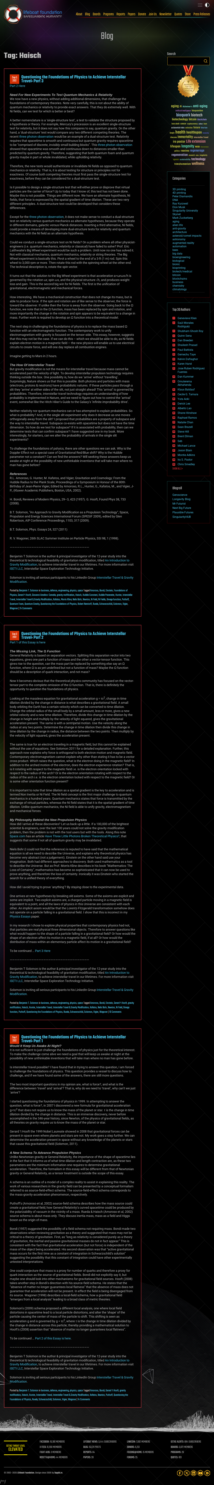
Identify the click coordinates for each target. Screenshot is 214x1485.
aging (175, 221)
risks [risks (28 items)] (197, 155)
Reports (120, 14)
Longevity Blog (181, 499)
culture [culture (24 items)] (201, 124)
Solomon (117, 604)
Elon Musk (178, 207)
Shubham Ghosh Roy (190, 331)
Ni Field (94, 599)
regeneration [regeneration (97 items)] (179, 155)
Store (188, 14)
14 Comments (84, 1399)
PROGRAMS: (176, 1452)
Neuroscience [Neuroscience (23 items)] (205, 147)
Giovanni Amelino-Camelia (44, 595)
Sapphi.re (58, 1473)
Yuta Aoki (183, 399)
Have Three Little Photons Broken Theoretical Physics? (82, 836)
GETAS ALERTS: (177, 1442)
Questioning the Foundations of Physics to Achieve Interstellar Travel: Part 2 (73, 635)
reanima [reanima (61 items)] (185, 150)
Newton (86, 599)
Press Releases (201, 14)
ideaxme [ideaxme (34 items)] (173, 137)
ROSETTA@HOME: (48, 1457)
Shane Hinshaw (187, 413)
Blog (87, 14)
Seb (180, 441)
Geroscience (179, 494)
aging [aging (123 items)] (175, 106)
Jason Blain (185, 450)
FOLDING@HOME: (135, 1452)
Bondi (102, 590)
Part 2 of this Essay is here (53, 1338)
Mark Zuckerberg (182, 217)
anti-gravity (179, 228)
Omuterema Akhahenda (185, 383)
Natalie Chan (185, 422)
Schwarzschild (105, 604)
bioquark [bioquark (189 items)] (183, 115)
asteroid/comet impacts (186, 235)
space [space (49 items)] (176, 159)
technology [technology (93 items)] (198, 159)
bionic (176, 264)
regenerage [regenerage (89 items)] (197, 151)
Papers (131, 14)
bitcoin (176, 275)
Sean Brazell (185, 427)
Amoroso (94, 590)
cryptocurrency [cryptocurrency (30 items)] (192, 124)
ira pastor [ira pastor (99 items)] (179, 142)
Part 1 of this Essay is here (28, 642)
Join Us (153, 14)
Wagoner (14, 608)
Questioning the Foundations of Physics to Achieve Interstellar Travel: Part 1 (73, 1039)
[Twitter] (186, 1473)
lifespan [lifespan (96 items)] (175, 146)
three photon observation (36, 136)
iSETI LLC (16, 568)
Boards (96, 14)
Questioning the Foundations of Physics (59, 604)
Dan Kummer (186, 376)
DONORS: (131, 1447)
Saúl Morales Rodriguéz (186, 324)
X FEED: (43, 1447)
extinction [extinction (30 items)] (189, 128)
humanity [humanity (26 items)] (206, 133)
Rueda (95, 604)
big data (177, 253)
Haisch (78, 595)
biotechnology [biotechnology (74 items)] (180, 119)
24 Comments (26, 608)
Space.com (17, 836)
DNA (175, 200)
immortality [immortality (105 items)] (185, 137)
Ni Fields (102, 599)
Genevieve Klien (187, 318)
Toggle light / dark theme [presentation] (207, 5)
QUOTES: (174, 1457)
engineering (63, 590)
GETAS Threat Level (16, 1448)
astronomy (178, 239)
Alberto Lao (185, 408)
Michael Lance (186, 445)
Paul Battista (185, 349)
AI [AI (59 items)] (181, 106)
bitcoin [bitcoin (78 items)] (192, 119)
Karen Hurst (185, 363)
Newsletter (165, 14)
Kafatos (56, 599)
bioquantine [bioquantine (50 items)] (197, 110)
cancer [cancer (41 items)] (183, 124)
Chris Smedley (186, 464)
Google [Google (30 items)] (172, 133)
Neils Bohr (77, 599)
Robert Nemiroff (85, 604)
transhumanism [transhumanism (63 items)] (182, 164)
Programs (108, 14)
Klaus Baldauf (186, 389)
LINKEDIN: (131, 1442)
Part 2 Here (17, 86)
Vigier (125, 604)
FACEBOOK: (45, 1442)
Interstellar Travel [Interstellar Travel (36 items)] (201, 137)
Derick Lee (184, 403)
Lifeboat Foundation (25, 1473)
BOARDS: (175, 1447)
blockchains (179, 278)
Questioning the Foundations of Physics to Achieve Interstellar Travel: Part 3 (73, 79)
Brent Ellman (185, 436)
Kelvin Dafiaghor (188, 359)
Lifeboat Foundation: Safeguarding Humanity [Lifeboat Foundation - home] (33, 14)
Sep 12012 (14, 1039)
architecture (179, 232)
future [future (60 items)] (196, 127)
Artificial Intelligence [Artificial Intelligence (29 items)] (183, 111)
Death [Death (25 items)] (205, 124)
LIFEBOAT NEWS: (91, 1442)
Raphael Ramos (187, 417)
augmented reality (183, 243)
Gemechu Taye (187, 354)
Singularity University (185, 210)
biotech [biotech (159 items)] (196, 115)
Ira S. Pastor (185, 459)
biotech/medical (182, 271)
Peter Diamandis (182, 196)
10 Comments (115, 1012)
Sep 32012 (14, 636)
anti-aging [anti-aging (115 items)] (200, 106)
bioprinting (178, 267)
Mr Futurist (179, 503)
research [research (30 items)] (192, 155)
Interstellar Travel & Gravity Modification (34, 599)
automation (179, 246)
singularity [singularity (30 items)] (203, 155)
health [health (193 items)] (180, 132)
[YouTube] (200, 1473)
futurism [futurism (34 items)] (204, 128)
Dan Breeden (185, 340)
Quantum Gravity (32, 604)
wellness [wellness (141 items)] (198, 164)
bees (175, 250)
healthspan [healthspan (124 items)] (194, 132)
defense (53, 590)
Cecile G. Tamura (188, 394)
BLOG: (86, 1447)
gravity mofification (65, 595)
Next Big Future (181, 508)
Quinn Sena (185, 335)
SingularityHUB (181, 516)
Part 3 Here (42, 951)
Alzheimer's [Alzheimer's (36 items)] (187, 107)
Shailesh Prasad (187, 345)
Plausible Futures (182, 512)
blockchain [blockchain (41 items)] (202, 119)
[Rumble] (207, 1473)
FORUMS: (131, 1457)
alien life (177, 225)
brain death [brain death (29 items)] (175, 124)
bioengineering (181, 257)
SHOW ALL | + (177, 469)
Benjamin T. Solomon (28, 590)
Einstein (109, 590)
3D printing (179, 189)
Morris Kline (66, 599)
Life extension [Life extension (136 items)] (196, 141)
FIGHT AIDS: (45, 1452)
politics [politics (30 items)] (177, 151)
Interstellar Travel (44, 1007)
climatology (179, 289)
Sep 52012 (14, 79)
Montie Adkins (186, 455)
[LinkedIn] (193, 1473)
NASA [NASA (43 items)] (197, 147)
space (80, 590)
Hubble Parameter (106, 595)
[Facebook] (180, 1473)
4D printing (179, 192)
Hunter (118, 595)
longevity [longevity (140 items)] (187, 146)
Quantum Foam (17, 604)
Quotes (178, 14)
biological (178, 260)
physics (73, 590)
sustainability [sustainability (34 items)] (185, 160)
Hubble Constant (90, 595)
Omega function (114, 599)
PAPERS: (87, 1457)
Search (205, 61)
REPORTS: (88, 1452)
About (79, 14)
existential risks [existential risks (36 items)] (177, 128)
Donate (142, 14)
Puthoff (125, 599)
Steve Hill (183, 431)
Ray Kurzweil (180, 203)
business (45, 590)
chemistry (178, 285)
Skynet (176, 214)
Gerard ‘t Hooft (24, 595)
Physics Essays (20, 916)
